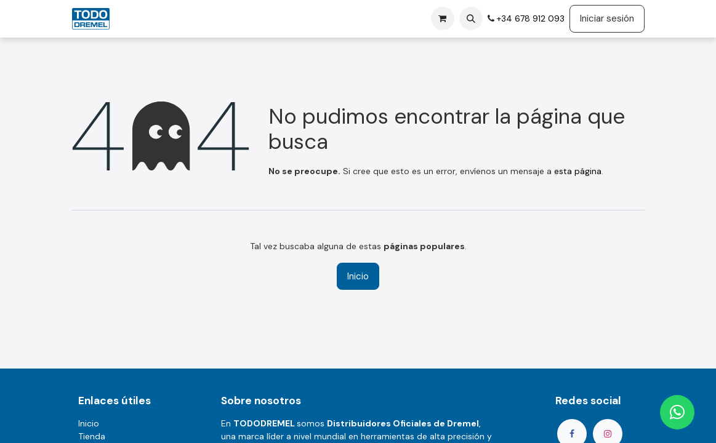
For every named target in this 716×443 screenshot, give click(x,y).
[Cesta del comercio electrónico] (442, 18)
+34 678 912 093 (529, 18)
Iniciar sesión (607, 18)
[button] (471, 18)
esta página (577, 171)
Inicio (358, 276)
